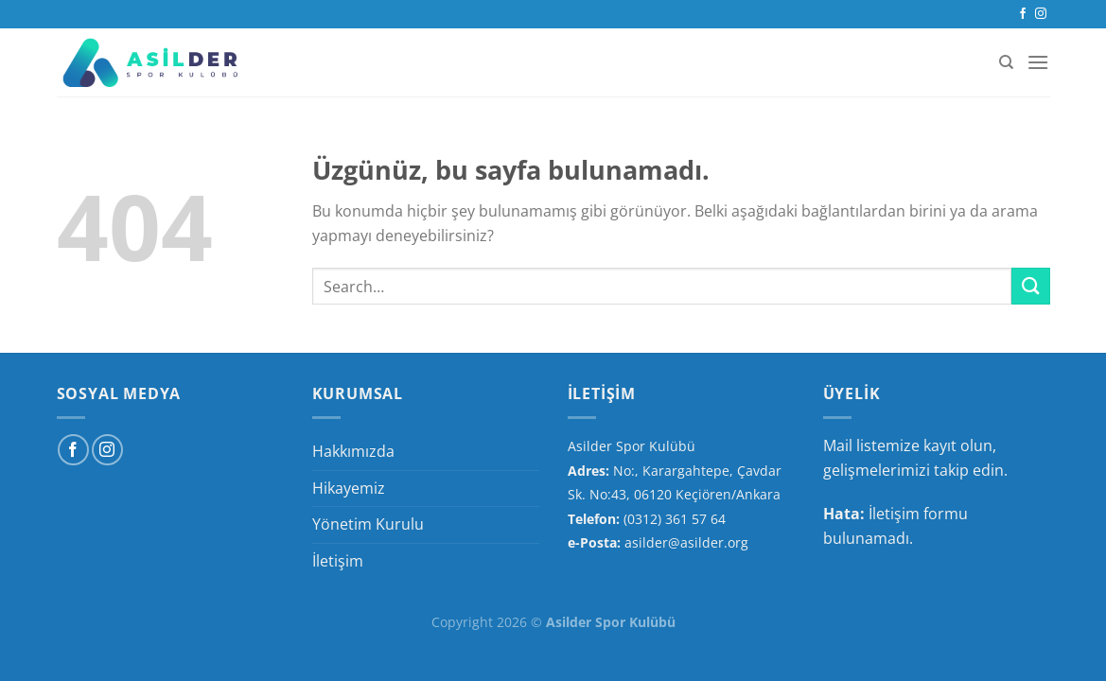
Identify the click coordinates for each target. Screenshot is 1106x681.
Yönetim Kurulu (368, 524)
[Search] (1006, 62)
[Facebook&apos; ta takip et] (1022, 14)
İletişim (337, 560)
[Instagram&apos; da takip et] (1040, 14)
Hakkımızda (353, 451)
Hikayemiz (348, 488)
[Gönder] (1030, 286)
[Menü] (1038, 62)
